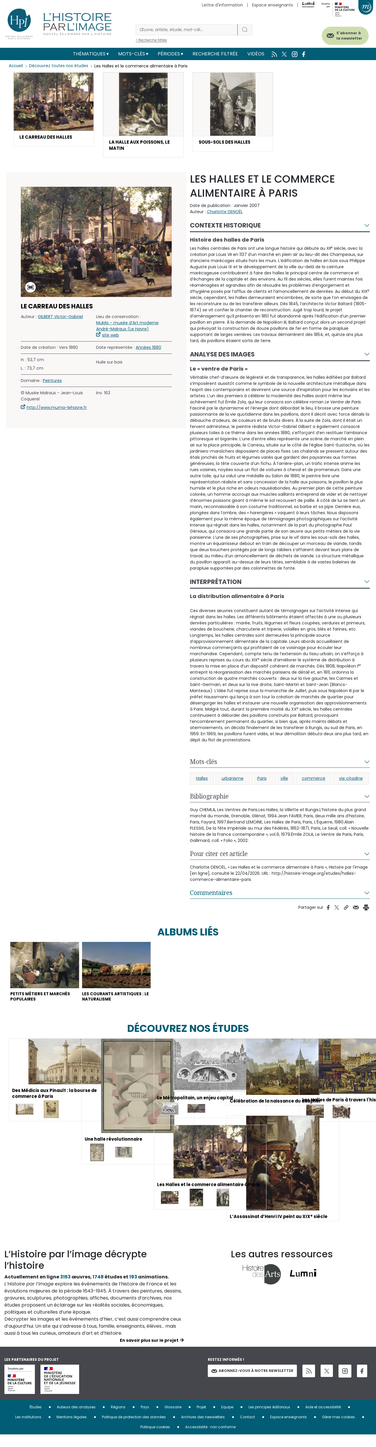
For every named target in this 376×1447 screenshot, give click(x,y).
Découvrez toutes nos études (60, 66)
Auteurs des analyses (76, 1419)
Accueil (16, 66)
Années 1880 (148, 349)
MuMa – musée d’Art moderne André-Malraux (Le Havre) (127, 328)
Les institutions (28, 1429)
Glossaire (172, 1419)
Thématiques (89, 53)
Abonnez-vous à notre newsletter (252, 1383)
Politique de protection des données (134, 1429)
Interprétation (215, 583)
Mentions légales (72, 1429)
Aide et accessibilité (323, 1419)
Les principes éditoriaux (269, 1419)
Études (36, 1419)
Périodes (169, 53)
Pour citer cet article (219, 856)
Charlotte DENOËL (225, 214)
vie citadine (351, 780)
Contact (247, 1429)
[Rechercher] (187, 29)
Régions (118, 1419)
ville (284, 780)
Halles (202, 780)
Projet (201, 1419)
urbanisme (233, 780)
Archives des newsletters (203, 1429)
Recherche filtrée (215, 53)
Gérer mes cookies (338, 1429)
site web (110, 337)
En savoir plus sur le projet (149, 1353)
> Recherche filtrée (151, 40)
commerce (313, 780)
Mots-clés (131, 53)
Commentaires (211, 895)
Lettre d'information (222, 5)
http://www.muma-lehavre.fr (57, 409)
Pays (145, 1419)
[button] (53, 109)
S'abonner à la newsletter (343, 34)
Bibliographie (209, 798)
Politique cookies (155, 1439)
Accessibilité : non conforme (210, 1439)
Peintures (52, 382)
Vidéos (255, 53)
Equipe (227, 1419)
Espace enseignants (272, 5)
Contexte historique (225, 227)
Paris (262, 780)
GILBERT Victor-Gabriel (60, 319)
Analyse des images (222, 356)
